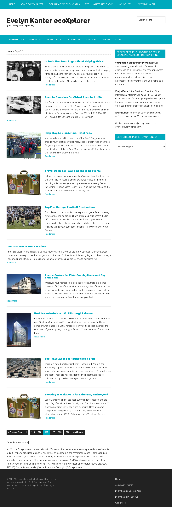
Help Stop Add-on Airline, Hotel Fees (68, 133)
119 (33, 431)
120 (39, 431)
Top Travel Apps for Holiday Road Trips (70, 357)
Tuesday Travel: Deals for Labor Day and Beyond (76, 393)
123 (59, 431)
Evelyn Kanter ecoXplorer (48, 20)
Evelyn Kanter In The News (126, 495)
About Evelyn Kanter (124, 483)
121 (46, 431)
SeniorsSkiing (153, 113)
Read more (50, 85)
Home (9, 51)
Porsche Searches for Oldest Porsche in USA (73, 97)
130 (67, 431)
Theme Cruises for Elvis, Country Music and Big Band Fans (75, 275)
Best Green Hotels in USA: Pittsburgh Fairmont (64, 312)
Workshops (120, 501)
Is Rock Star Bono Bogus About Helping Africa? (75, 61)
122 (53, 431)
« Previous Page (15, 431)
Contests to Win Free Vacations (27, 245)
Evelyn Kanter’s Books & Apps (128, 489)
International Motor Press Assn (130, 95)
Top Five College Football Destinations (70, 206)
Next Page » (78, 431)
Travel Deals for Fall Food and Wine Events (73, 170)
